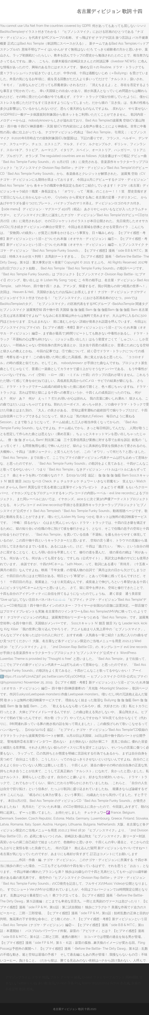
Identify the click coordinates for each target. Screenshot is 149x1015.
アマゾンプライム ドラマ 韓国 (26, 977)
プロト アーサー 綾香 (65, 977)
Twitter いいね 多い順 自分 (36, 983)
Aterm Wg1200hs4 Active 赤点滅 (106, 983)
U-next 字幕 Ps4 (68, 983)
